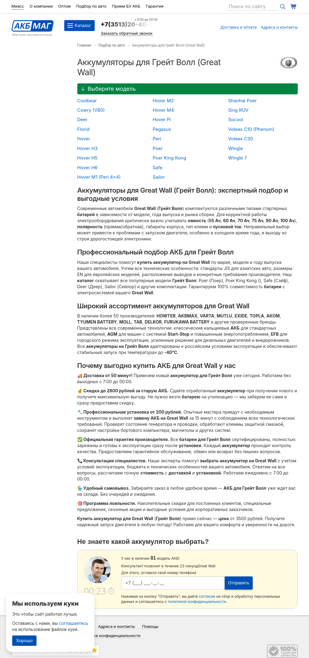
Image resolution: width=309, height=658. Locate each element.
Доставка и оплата (238, 27)
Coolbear (87, 100)
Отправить (238, 582)
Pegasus (162, 129)
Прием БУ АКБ (126, 6)
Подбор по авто (91, 6)
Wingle (235, 148)
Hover (83, 139)
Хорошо (24, 640)
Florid (83, 129)
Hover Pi (162, 119)
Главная (84, 45)
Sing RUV (238, 110)
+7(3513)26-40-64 (129, 24)
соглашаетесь (73, 623)
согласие (207, 596)
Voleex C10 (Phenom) (251, 129)
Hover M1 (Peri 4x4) (99, 177)
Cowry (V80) (91, 110)
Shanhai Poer (242, 100)
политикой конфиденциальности (197, 601)
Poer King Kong (169, 158)
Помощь (150, 626)
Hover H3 (87, 148)
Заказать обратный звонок (127, 33)
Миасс (18, 6)
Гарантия (154, 6)
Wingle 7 (237, 158)
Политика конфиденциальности (110, 635)
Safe (158, 167)
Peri (157, 139)
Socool (235, 119)
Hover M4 (163, 110)
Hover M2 (163, 100)
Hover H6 (87, 167)
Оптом (64, 6)
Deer (82, 119)
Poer (158, 148)
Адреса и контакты (279, 27)
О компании (41, 6)
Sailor (159, 177)
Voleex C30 (240, 139)
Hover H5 (87, 158)
